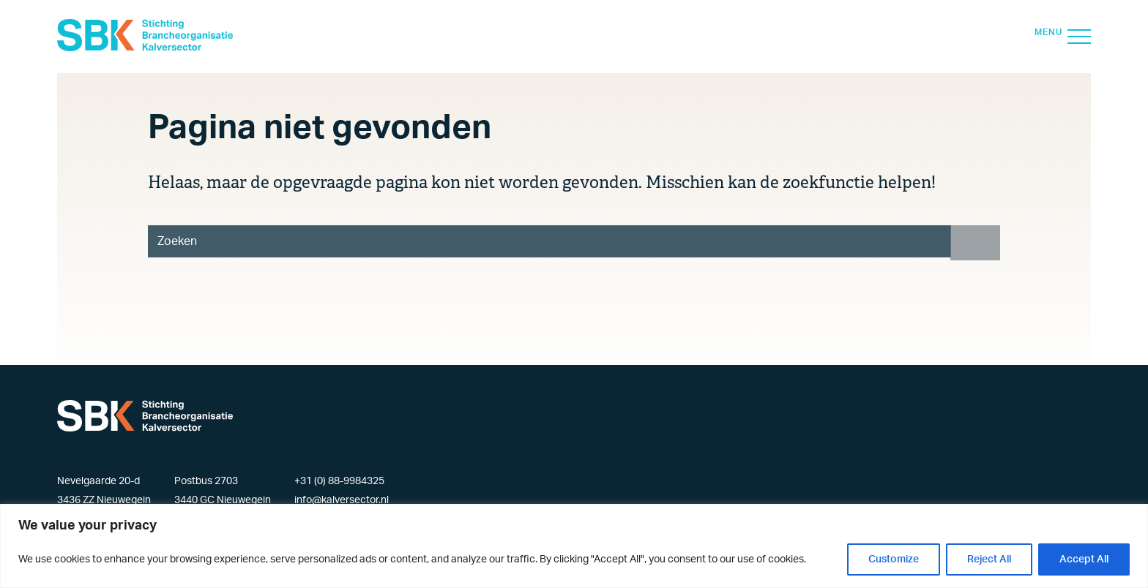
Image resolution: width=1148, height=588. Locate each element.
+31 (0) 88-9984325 (339, 481)
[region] (574, 546)
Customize (893, 559)
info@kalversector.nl (341, 500)
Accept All (1083, 559)
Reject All (989, 559)
